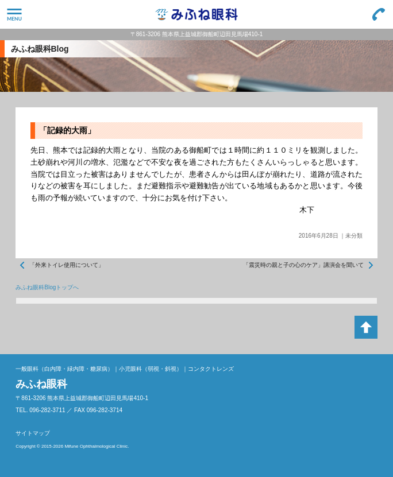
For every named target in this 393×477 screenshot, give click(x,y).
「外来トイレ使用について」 (66, 265)
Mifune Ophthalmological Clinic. (96, 446)
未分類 (354, 235)
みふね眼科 (196, 14)
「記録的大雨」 (67, 130)
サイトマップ (33, 433)
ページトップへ (366, 327)
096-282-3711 (378, 14)
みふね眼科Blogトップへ (47, 287)
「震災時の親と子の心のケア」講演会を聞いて (303, 265)
